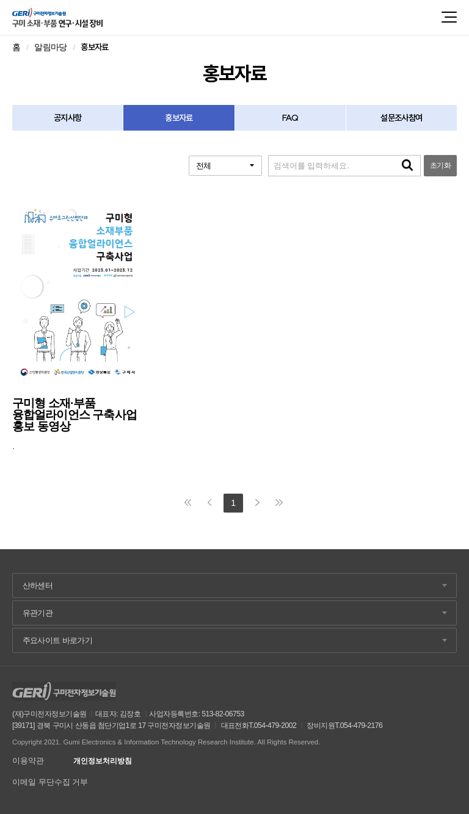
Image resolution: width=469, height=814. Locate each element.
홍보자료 (178, 117)
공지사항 (67, 117)
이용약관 (28, 761)
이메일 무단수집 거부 (50, 782)
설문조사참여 (401, 117)
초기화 (440, 165)
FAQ (290, 117)
